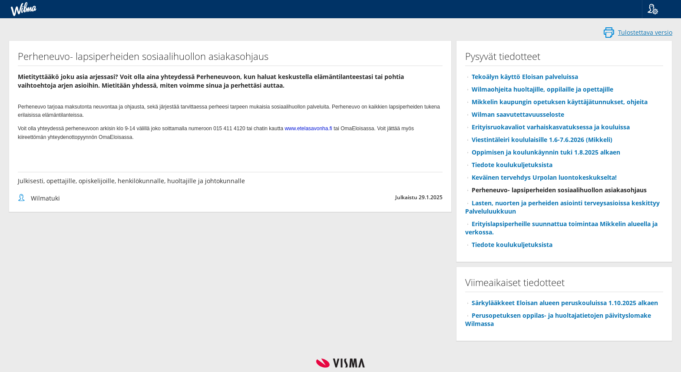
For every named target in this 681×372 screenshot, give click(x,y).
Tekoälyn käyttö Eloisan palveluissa (525, 76)
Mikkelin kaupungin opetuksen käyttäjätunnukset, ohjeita (560, 102)
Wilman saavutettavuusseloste (518, 114)
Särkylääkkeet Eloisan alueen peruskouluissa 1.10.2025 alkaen (565, 303)
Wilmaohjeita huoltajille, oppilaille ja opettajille (542, 89)
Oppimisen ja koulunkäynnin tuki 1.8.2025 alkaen (546, 152)
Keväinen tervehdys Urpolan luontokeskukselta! (544, 177)
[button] (658, 9)
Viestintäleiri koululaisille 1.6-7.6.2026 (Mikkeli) (542, 139)
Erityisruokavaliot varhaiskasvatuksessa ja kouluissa (551, 127)
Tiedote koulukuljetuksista (512, 165)
